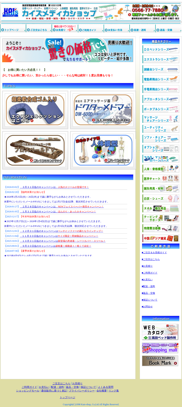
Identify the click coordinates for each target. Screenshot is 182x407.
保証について (88, 387)
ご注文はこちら (61, 383)
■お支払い (147, 279)
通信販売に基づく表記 (54, 390)
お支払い (44, 387)
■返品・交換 (148, 293)
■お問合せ (147, 306)
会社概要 (101, 390)
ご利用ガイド (29, 387)
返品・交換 (72, 387)
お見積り (77, 383)
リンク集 (114, 390)
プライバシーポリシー (82, 390)
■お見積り (147, 266)
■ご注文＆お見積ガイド (154, 252)
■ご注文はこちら (151, 259)
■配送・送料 (148, 286)
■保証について (149, 299)
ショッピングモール (27, 390)
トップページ (67, 397)
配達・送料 (57, 387)
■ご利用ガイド (149, 272)
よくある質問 (105, 387)
